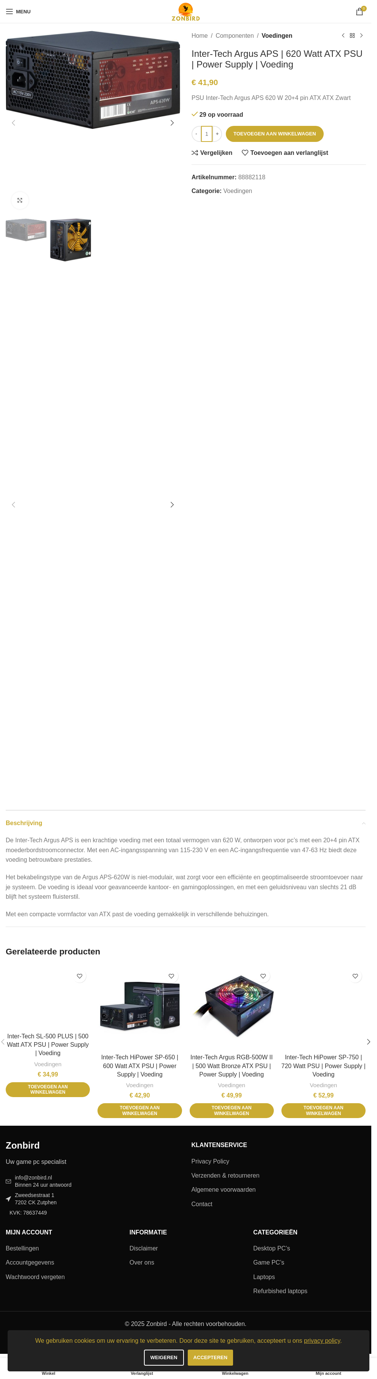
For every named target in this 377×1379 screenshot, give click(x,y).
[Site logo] (185, 11)
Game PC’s (268, 1262)
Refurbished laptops (280, 1291)
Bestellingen (22, 1248)
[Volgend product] (361, 35)
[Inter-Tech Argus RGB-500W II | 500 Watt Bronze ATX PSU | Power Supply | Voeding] (232, 1007)
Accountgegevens (30, 1262)
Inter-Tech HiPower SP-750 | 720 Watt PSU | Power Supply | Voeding (323, 1066)
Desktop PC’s (271, 1248)
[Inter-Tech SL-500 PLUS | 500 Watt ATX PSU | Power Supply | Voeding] (48, 997)
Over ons (141, 1262)
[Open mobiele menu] (18, 11)
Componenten (235, 35)
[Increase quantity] (217, 134)
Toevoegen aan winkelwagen (274, 134)
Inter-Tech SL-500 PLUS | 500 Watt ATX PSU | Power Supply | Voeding (48, 1045)
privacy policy (322, 1340)
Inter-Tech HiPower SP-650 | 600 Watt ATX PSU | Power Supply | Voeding (139, 1066)
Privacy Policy (211, 1161)
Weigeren (163, 1357)
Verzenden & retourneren (226, 1175)
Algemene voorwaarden (224, 1189)
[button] (13, 122)
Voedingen (277, 35)
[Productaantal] (206, 134)
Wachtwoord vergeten (35, 1277)
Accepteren (210, 1357)
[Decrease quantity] (196, 134)
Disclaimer (143, 1248)
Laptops (264, 1277)
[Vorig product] (342, 35)
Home (200, 35)
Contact (202, 1204)
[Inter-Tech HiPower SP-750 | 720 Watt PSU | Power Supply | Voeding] (323, 1007)
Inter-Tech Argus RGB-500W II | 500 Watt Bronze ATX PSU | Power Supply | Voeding (231, 1066)
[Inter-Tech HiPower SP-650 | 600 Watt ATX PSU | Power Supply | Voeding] (139, 1007)
